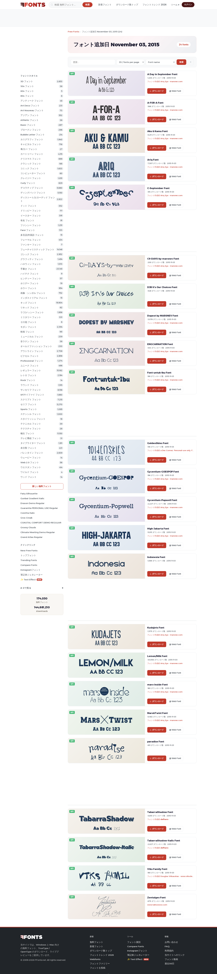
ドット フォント (28, 206)
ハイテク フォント (29, 273)
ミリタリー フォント (30, 317)
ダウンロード (157, 91)
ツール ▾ (175, 4)
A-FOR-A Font (155, 102)
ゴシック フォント (29, 254)
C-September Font (158, 188)
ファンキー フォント (30, 244)
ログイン (188, 4)
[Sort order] (160, 62)
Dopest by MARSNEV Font (162, 315)
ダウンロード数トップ (127, 4)
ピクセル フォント (29, 356)
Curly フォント (27, 183)
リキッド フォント (29, 307)
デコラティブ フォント (31, 188)
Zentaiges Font (156, 897)
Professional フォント (31, 361)
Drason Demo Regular (32, 503)
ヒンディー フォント (30, 278)
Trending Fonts (28, 560)
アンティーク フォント (31, 100)
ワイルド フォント (29, 472)
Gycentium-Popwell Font (162, 500)
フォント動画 (171, 959)
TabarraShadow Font (160, 812)
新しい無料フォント (42, 486)
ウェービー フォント (30, 457)
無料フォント (96, 942)
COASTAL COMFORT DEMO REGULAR (40, 522)
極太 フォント (27, 433)
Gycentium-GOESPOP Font (163, 471)
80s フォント (27, 96)
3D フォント (26, 81)
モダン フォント (28, 327)
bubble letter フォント (32, 134)
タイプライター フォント (32, 443)
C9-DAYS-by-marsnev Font (163, 258)
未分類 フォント (28, 448)
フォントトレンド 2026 (154, 4)
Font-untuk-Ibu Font (159, 372)
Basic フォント (28, 125)
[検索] (71, 5)
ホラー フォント (28, 288)
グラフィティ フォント (31, 259)
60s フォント (27, 91)
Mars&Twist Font (157, 713)
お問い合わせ (171, 942)
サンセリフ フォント (30, 390)
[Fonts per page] (130, 62)
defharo (164, 819)
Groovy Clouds (28, 527)
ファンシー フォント (30, 225)
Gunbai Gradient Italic (32, 498)
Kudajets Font (155, 627)
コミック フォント (29, 168)
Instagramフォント (30, 570)
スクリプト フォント (30, 399)
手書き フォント (28, 269)
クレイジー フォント (30, 178)
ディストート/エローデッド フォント (37, 199)
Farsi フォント (27, 230)
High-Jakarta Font (158, 528)
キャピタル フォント (30, 144)
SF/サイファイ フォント (32, 394)
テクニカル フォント (30, 423)
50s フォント (27, 86)
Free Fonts (73, 31)
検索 (181, 62)
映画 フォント (27, 331)
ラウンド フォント (29, 385)
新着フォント (105, 4)
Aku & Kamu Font (157, 131)
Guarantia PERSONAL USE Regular (39, 508)
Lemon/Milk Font (157, 656)
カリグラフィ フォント (31, 139)
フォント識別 (133, 942)
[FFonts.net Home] (32, 4)
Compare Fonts (28, 565)
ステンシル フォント (30, 414)
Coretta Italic (27, 513)
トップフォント (28, 555)
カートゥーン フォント (31, 154)
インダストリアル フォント (34, 298)
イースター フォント (30, 215)
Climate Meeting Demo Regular (37, 532)
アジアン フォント (29, 115)
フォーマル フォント (30, 240)
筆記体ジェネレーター (31, 574)
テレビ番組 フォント (30, 438)
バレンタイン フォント (31, 452)
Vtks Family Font (157, 869)
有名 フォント (27, 220)
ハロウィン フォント (30, 264)
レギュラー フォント (30, 370)
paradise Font (155, 741)
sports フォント (28, 409)
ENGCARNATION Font (160, 344)
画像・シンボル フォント (32, 293)
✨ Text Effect (31, 579)
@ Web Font (175, 91)
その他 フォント (28, 322)
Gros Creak (26, 517)
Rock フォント (27, 380)
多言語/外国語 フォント (32, 235)
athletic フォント (29, 120)
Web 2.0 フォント (29, 462)
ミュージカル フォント (31, 336)
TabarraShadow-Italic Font (163, 840)
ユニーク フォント (29, 365)
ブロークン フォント (30, 129)
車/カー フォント (28, 149)
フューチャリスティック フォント (37, 249)
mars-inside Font (157, 684)
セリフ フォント (28, 404)
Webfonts (95, 959)
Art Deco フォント (30, 105)
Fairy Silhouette (29, 493)
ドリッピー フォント (30, 210)
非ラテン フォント (29, 341)
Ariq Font (153, 159)
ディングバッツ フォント (32, 192)
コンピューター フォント (32, 173)
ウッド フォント (28, 477)
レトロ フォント (28, 375)
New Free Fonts (29, 550)
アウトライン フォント (31, 351)
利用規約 (169, 950)
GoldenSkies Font (157, 443)
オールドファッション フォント (36, 346)
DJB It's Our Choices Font (162, 287)
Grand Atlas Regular (31, 537)
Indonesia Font (156, 557)
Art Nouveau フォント (32, 110)
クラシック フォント (30, 163)
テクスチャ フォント (30, 428)
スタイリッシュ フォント (32, 419)
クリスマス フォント (30, 158)
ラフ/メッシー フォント (32, 312)
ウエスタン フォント (30, 467)
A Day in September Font (162, 74)
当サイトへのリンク (175, 955)
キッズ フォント (28, 302)
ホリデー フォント (29, 283)
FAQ (167, 946)
